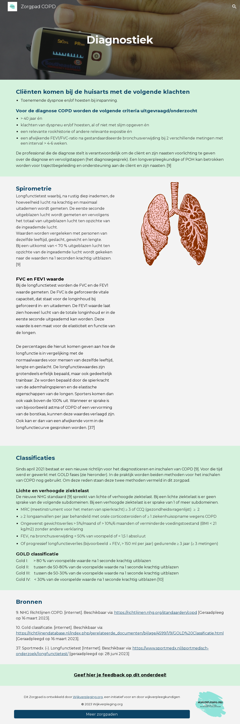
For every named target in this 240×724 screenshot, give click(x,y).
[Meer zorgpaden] (102, 714)
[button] (234, 6)
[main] (120, 40)
